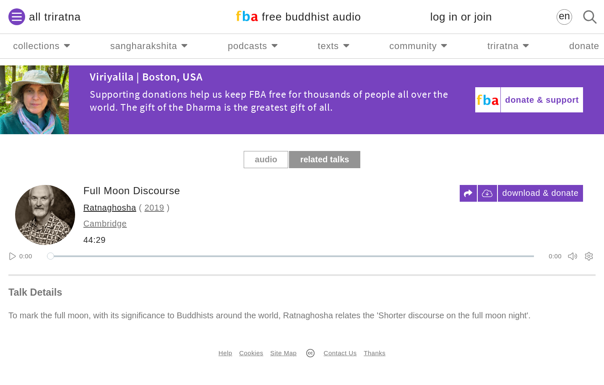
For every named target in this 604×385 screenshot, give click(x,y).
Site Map (283, 352)
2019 (154, 207)
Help (225, 352)
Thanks (374, 352)
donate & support (542, 99)
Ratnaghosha (109, 207)
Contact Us (340, 352)
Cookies (251, 352)
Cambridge (105, 223)
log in (461, 16)
